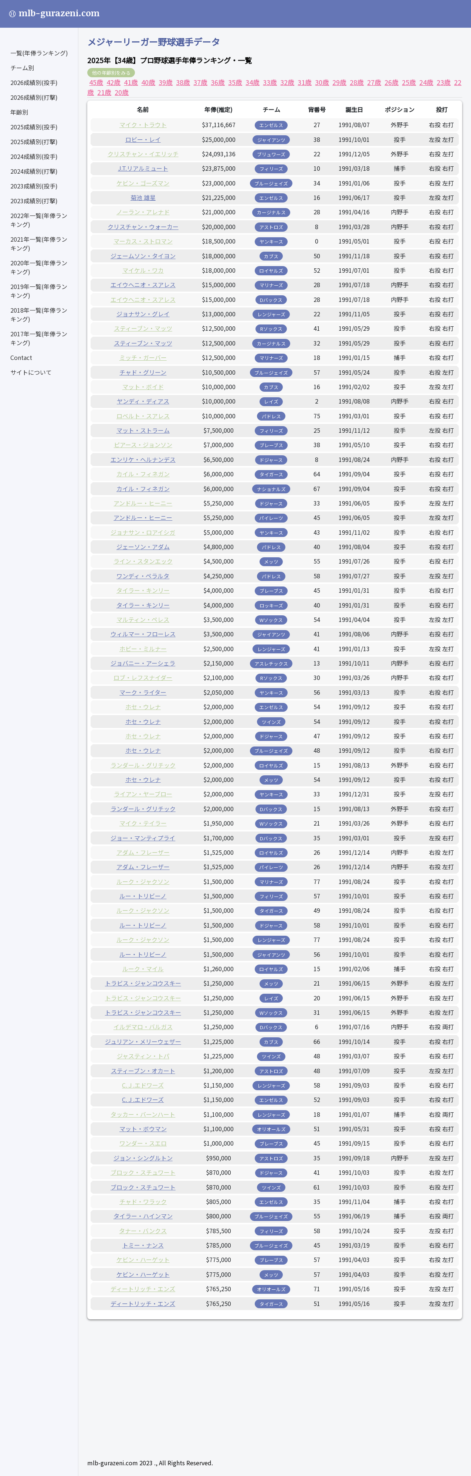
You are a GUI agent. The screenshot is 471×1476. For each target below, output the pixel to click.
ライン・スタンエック (143, 561)
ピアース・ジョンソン (143, 444)
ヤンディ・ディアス (143, 401)
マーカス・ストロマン (143, 241)
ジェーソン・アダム (143, 546)
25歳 (409, 82)
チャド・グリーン (142, 372)
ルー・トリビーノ (142, 895)
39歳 (166, 82)
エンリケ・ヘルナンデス (143, 459)
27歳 (374, 82)
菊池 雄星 (143, 197)
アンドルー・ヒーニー (142, 503)
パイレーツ (271, 517)
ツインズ (271, 721)
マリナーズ (271, 285)
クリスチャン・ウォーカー (143, 226)
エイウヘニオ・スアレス (143, 284)
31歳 (305, 82)
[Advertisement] (274, 1380)
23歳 (444, 82)
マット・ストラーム (143, 430)
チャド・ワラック (143, 1201)
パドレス (271, 416)
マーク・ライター (142, 692)
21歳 (104, 92)
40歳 (148, 82)
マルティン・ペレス (142, 619)
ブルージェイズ (271, 183)
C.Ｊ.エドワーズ (143, 1085)
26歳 (391, 82)
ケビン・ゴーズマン (142, 182)
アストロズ (271, 227)
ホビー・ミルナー (143, 648)
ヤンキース (271, 241)
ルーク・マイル (143, 968)
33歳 (270, 82)
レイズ (271, 401)
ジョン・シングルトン (143, 1157)
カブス (271, 256)
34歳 (252, 82)
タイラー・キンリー (143, 590)
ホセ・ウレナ (143, 706)
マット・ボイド (143, 386)
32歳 (287, 82)
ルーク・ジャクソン (142, 881)
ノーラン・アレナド (143, 211)
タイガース (271, 474)
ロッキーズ (271, 605)
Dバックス (271, 299)
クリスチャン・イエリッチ (143, 153)
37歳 (200, 82)
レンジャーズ (271, 314)
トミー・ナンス (143, 1245)
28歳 (357, 82)
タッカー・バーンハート (143, 1114)
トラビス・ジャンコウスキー (143, 983)
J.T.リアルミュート (143, 168)
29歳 (339, 82)
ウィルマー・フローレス (143, 633)
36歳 (218, 82)
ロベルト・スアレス (143, 415)
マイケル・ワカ (143, 270)
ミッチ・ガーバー (143, 357)
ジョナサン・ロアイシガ (143, 532)
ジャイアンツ (271, 139)
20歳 (122, 92)
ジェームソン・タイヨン (143, 255)
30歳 (322, 82)
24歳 (426, 82)
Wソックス (271, 619)
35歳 (235, 82)
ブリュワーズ (271, 154)
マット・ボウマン (143, 1128)
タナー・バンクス (143, 1230)
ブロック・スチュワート (143, 1172)
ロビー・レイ (143, 139)
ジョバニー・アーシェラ (143, 663)
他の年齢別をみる (111, 72)
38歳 (183, 82)
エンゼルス (271, 125)
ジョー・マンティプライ (143, 837)
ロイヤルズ (271, 270)
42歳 (113, 82)
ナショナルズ (271, 489)
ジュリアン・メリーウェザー (143, 1041)
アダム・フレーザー (143, 852)
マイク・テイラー (143, 823)
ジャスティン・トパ (143, 1055)
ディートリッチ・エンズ (143, 1288)
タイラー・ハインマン (143, 1215)
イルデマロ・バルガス (143, 1026)
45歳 (96, 82)
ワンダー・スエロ (143, 1143)
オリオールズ (271, 1129)
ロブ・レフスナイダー (142, 677)
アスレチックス (271, 663)
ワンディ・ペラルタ (142, 575)
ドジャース (271, 459)
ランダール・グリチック (143, 765)
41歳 (131, 82)
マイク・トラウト (143, 124)
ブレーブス (271, 445)
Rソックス (271, 328)
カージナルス (271, 212)
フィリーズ (271, 168)
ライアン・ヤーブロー (143, 793)
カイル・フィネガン (143, 473)
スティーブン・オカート (143, 1070)
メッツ (271, 561)
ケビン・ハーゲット (143, 1259)
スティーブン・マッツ (143, 328)
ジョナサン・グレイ (143, 313)
